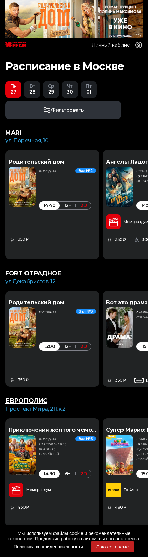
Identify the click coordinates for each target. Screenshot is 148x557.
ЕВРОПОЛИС (26, 401)
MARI (13, 132)
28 (32, 89)
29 (51, 89)
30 (69, 89)
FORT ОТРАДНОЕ (33, 273)
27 (13, 89)
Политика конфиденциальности (48, 546)
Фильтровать (63, 110)
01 (88, 89)
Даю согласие (112, 546)
